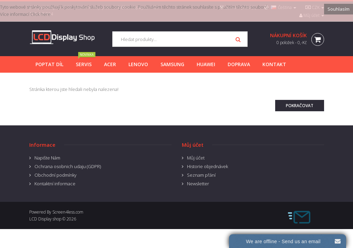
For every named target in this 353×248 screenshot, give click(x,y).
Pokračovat (299, 105)
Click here (40, 14)
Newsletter (198, 183)
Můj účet (196, 158)
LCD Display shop (45, 219)
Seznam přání (201, 175)
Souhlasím (339, 9)
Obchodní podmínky (55, 175)
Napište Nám (47, 158)
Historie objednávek (207, 166)
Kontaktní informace (54, 183)
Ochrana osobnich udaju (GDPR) (67, 166)
